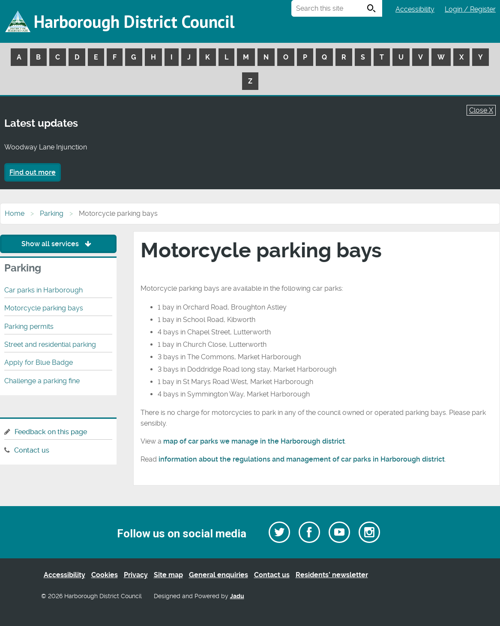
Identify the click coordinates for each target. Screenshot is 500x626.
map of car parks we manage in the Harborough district (254, 441)
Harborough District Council (134, 21)
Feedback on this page (51, 432)
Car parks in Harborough (43, 290)
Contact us (31, 450)
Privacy (136, 575)
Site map (168, 575)
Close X (481, 110)
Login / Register (470, 9)
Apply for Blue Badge (38, 362)
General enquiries (218, 575)
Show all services (58, 244)
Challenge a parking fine (42, 381)
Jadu (237, 596)
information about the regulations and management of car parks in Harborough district (302, 459)
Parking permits (29, 326)
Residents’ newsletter (332, 575)
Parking (51, 213)
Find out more (32, 172)
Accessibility (414, 9)
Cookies (104, 575)
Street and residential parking (50, 344)
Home (14, 213)
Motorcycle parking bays (43, 308)
